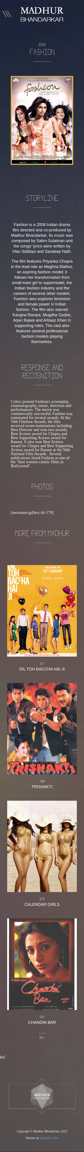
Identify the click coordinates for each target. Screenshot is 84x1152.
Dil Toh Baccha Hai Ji (42, 666)
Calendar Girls (42, 901)
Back (42, 1037)
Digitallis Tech (49, 1138)
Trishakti (42, 784)
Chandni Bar (42, 1019)
